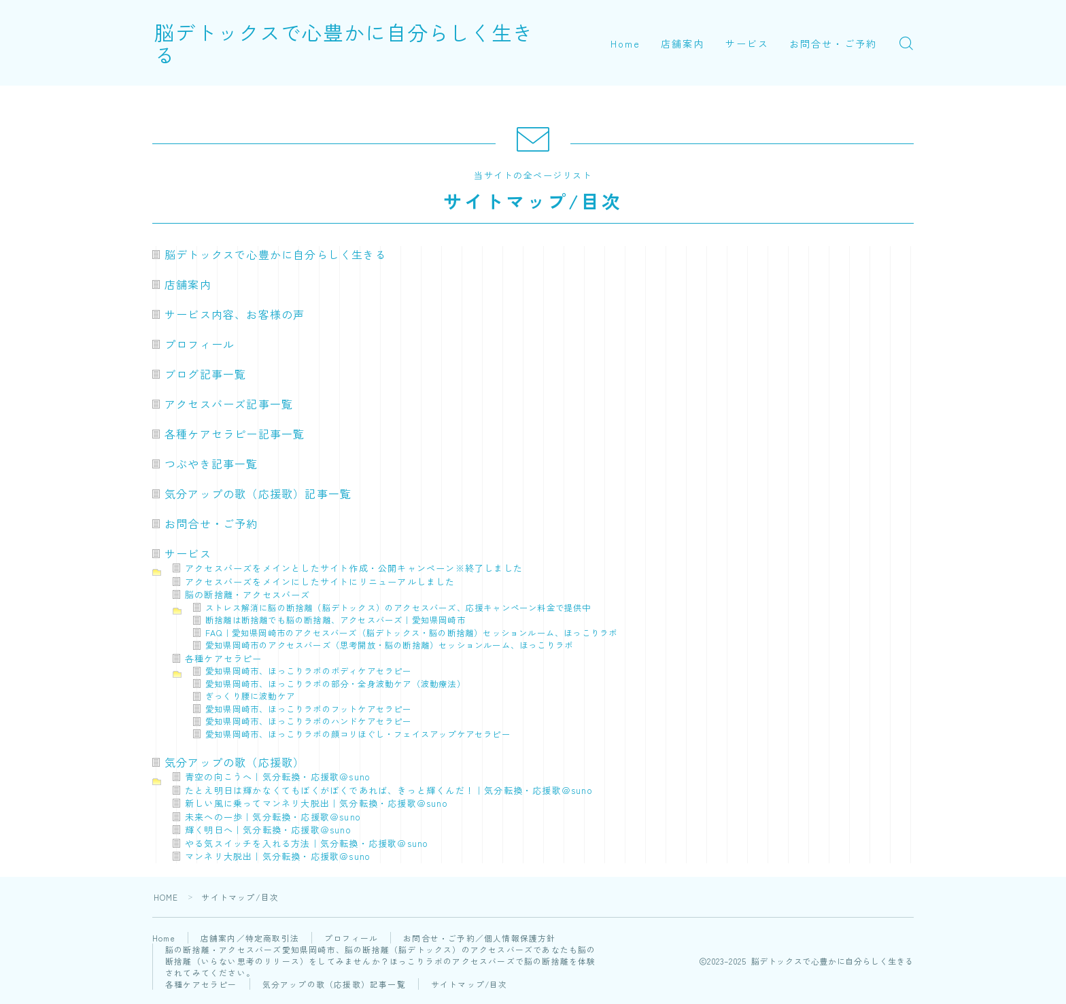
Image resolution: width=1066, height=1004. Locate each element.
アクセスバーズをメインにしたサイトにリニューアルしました (320, 581)
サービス (747, 43)
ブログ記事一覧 (205, 374)
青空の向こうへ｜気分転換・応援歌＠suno (278, 776)
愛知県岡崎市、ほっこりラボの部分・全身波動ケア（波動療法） (335, 684)
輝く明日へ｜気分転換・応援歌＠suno (268, 829)
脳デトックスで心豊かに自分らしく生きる (361, 42)
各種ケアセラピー (223, 658)
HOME (166, 897)
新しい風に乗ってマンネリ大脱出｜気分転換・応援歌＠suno (316, 803)
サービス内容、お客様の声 (235, 314)
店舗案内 (682, 43)
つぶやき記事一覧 (211, 463)
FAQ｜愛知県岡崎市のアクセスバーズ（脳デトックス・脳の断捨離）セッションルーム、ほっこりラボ (411, 633)
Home (625, 43)
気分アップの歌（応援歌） (235, 762)
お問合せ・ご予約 (833, 43)
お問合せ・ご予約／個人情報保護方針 (481, 938)
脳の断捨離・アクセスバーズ (248, 594)
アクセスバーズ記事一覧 (229, 404)
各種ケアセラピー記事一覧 (235, 434)
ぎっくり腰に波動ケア (250, 696)
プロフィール (200, 344)
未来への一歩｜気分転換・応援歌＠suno (273, 816)
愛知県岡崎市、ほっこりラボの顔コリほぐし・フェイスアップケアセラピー (358, 734)
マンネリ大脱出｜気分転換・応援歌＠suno (278, 856)
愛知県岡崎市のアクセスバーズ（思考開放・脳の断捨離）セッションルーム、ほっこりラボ (389, 645)
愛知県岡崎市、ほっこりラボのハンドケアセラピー (308, 721)
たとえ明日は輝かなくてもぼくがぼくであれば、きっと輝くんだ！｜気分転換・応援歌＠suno (389, 790)
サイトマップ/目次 (470, 984)
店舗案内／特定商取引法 (251, 938)
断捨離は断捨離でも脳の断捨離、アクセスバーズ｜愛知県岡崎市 (335, 620)
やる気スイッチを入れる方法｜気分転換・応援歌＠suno (306, 843)
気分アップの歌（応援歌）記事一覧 (258, 493)
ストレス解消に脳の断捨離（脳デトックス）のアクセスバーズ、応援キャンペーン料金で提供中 (398, 608)
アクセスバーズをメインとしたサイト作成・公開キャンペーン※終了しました (354, 567)
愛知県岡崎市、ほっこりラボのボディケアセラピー (308, 671)
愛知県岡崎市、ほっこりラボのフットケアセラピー (308, 709)
